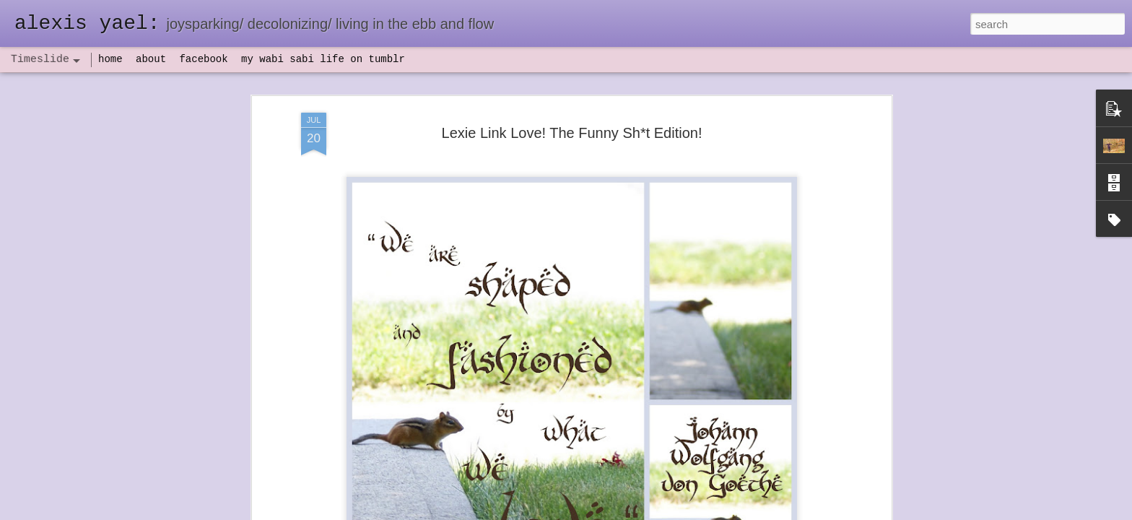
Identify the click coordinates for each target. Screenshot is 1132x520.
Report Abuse (654, 512)
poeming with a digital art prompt (780, 409)
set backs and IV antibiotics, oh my (785, 308)
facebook (203, 59)
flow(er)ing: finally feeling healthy (781, 333)
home (110, 59)
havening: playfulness (336, 335)
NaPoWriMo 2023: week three (775, 497)
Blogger (611, 512)
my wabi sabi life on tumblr (323, 59)
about (151, 59)
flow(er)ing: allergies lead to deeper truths (801, 359)
